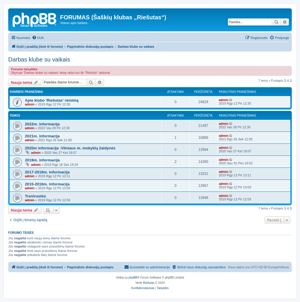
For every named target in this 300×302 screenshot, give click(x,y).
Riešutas (148, 282)
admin (29, 104)
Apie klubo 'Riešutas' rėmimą (52, 100)
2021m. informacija (42, 136)
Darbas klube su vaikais (39, 59)
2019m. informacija (42, 160)
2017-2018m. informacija (47, 172)
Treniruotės (35, 196)
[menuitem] (38, 37)
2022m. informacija (42, 124)
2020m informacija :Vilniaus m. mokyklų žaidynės (70, 148)
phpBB (133, 277)
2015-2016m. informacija (47, 184)
